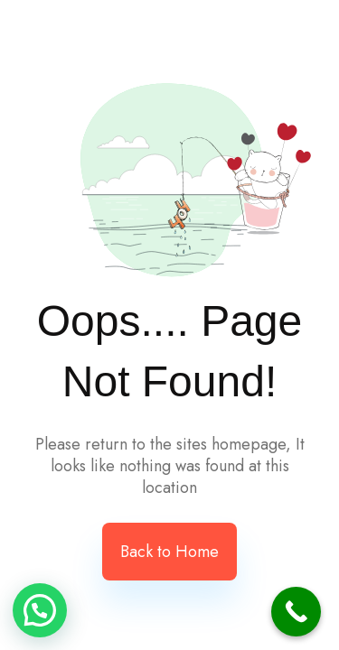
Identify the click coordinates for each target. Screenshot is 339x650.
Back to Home (169, 551)
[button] (40, 610)
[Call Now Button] (296, 611)
